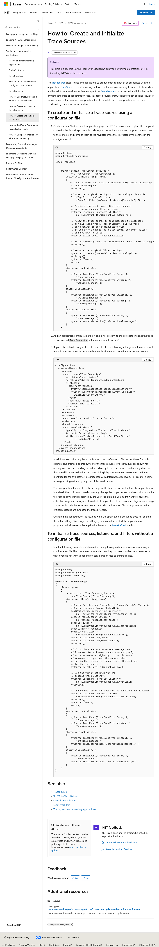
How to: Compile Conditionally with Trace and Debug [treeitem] (23, 136)
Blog (41, 944)
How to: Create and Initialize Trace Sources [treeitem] (22, 117)
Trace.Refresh (119, 525)
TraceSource (58, 82)
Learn (50, 23)
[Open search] (144, 4)
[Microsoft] (6, 4)
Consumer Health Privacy (88, 944)
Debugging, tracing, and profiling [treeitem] (22, 34)
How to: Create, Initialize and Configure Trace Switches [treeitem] (22, 83)
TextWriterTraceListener (66, 796)
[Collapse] (38, 21)
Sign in (152, 3)
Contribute (54, 944)
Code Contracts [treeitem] (16, 70)
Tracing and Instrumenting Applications (74, 809)
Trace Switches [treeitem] (16, 75)
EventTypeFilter (61, 804)
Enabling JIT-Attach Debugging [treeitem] (21, 39)
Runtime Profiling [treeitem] (14, 163)
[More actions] (151, 23)
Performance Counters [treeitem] (16, 168)
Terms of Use (112, 944)
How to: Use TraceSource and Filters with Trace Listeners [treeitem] (23, 98)
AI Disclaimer (8, 944)
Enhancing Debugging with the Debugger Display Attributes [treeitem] (21, 155)
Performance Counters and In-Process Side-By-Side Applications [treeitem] (22, 176)
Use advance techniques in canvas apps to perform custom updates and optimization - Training (94, 909)
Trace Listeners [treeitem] (16, 90)
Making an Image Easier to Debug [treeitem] (22, 45)
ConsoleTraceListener (64, 800)
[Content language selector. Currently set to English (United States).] (16, 937)
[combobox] (21, 27)
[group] (103, 240)
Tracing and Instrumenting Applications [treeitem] (21, 62)
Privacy (66, 944)
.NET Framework (75, 23)
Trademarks (127, 944)
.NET (60, 23)
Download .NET (146, 12)
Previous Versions (27, 944)
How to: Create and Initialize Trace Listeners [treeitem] (22, 108)
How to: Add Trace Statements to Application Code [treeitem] (23, 127)
